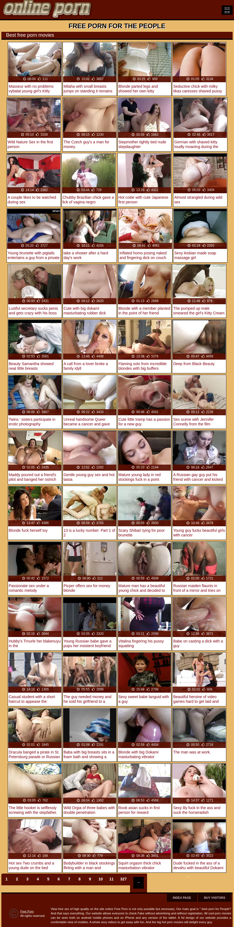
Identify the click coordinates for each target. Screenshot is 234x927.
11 (111, 879)
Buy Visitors (214, 897)
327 (123, 879)
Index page (182, 897)
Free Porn (27, 911)
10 (100, 879)
